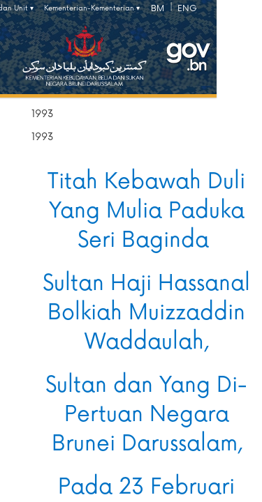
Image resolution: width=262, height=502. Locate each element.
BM (157, 8)
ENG (187, 8)
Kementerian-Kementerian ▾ (92, 8)
